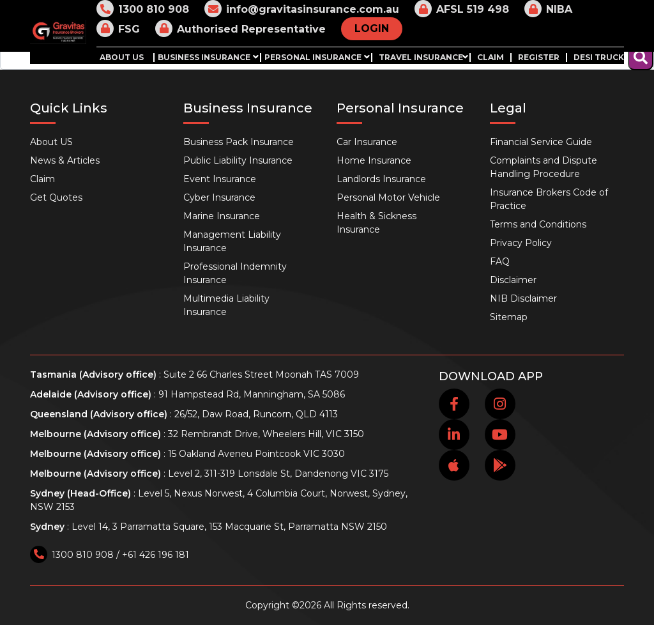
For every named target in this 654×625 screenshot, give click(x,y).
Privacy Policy (521, 243)
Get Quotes (56, 197)
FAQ (500, 261)
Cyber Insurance (219, 197)
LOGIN (371, 28)
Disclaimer (513, 280)
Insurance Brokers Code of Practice (549, 199)
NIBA (548, 8)
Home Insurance (374, 160)
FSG (118, 28)
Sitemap (509, 317)
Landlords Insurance (381, 179)
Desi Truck (599, 57)
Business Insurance (204, 57)
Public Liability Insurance (238, 160)
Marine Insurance (221, 216)
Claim (490, 57)
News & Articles (65, 160)
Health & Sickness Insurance (376, 222)
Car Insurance (367, 142)
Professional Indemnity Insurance (235, 273)
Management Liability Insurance (232, 241)
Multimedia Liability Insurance (226, 305)
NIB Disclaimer (523, 298)
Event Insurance (219, 179)
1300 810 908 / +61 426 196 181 (109, 554)
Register (538, 57)
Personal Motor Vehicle (388, 197)
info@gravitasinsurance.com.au (301, 8)
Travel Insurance (421, 57)
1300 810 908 (142, 8)
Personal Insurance (312, 57)
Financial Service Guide (541, 142)
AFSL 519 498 (461, 8)
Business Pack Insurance (238, 142)
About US (122, 57)
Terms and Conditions (538, 224)
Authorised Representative (240, 28)
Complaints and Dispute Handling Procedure (543, 167)
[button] (255, 56)
